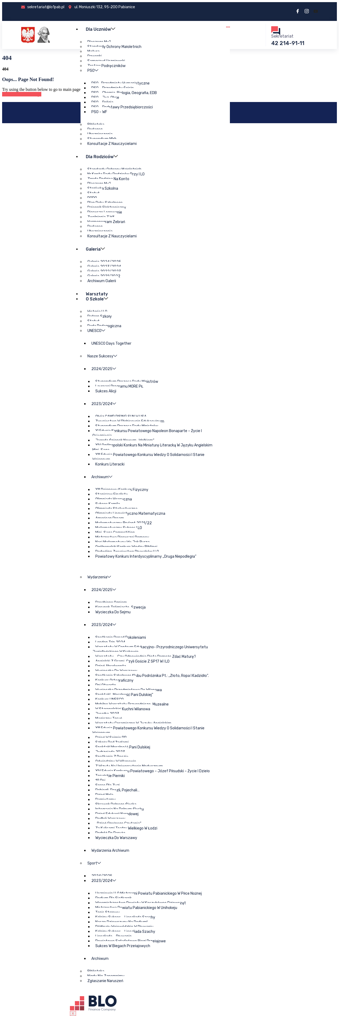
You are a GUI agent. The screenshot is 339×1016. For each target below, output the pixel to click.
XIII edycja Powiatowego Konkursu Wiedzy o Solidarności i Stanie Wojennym (148, 457)
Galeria (95, 248)
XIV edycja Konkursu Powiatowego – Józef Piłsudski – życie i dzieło (152, 771)
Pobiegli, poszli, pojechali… (117, 790)
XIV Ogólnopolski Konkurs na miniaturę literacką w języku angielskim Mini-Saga (152, 447)
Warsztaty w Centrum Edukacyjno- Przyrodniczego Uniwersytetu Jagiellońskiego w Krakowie (150, 649)
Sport (94, 863)
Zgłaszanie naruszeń (105, 981)
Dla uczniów (100, 29)
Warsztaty (97, 293)
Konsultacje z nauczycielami (111, 143)
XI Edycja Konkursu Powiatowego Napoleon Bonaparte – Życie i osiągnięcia (147, 433)
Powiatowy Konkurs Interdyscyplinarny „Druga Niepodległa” (145, 556)
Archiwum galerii (101, 281)
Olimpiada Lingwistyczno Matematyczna (130, 513)
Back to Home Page (21, 94)
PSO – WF (99, 112)
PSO (92, 70)
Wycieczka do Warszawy (116, 838)
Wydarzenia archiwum (110, 850)
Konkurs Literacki (109, 464)
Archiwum (101, 477)
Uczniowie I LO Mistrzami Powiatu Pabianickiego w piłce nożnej (148, 893)
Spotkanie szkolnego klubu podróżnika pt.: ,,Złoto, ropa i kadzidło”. (151, 675)
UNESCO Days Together (111, 343)
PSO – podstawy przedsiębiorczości (122, 107)
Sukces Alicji (105, 391)
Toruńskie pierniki (109, 776)
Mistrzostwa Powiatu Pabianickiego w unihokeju (136, 908)
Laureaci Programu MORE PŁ (119, 386)
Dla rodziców (102, 156)
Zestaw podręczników (106, 66)
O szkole (97, 298)
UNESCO (96, 331)
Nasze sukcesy (102, 356)
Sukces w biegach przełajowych (122, 946)
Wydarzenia (99, 577)
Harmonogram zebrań (106, 222)
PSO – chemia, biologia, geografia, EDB (124, 93)
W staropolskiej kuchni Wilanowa (122, 709)
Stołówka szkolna (102, 188)
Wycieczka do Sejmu (112, 612)
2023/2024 (103, 404)
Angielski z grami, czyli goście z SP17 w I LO (132, 661)
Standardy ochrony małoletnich (114, 47)
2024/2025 (103, 369)
